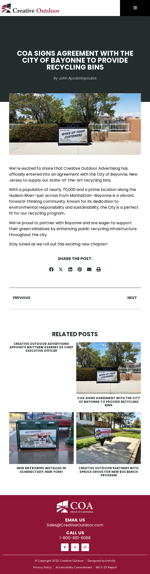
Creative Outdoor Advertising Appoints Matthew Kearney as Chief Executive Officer (41, 347)
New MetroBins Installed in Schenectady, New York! (41, 470)
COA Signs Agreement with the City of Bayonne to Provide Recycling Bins (108, 401)
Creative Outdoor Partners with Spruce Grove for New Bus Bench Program (108, 471)
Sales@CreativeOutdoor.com (75, 525)
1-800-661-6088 (75, 538)
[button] (51, 269)
